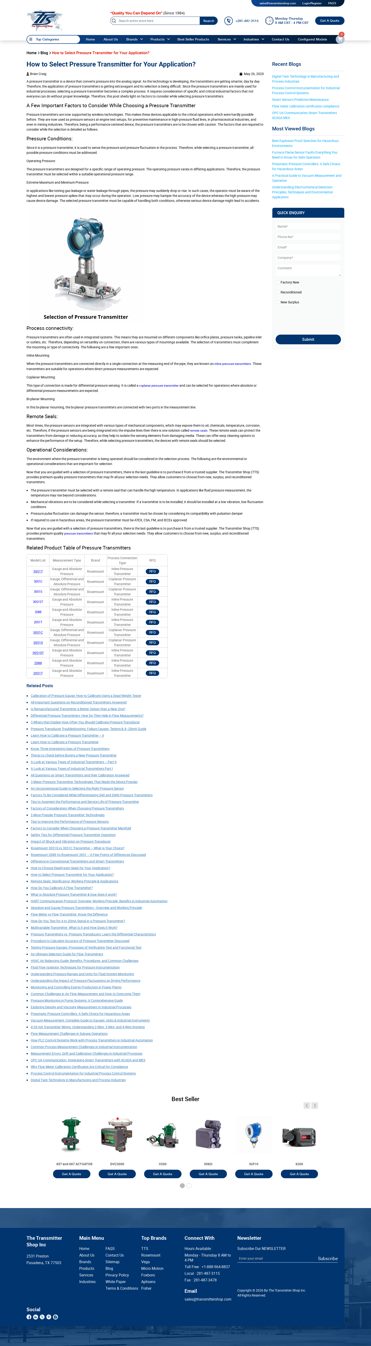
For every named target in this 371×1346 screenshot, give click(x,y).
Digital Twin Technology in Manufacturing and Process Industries (78, 1080)
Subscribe (328, 1258)
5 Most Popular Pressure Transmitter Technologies (68, 815)
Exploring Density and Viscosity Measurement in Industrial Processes (81, 1007)
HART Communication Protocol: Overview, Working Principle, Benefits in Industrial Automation (99, 901)
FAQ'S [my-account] (332, 3)
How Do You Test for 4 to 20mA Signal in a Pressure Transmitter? (78, 921)
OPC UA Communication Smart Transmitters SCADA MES (305, 115)
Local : (202, 1273)
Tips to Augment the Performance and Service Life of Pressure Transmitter (85, 801)
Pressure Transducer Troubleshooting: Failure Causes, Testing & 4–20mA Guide (88, 728)
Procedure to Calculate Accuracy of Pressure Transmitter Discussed (80, 941)
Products (86, 1268)
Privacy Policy (116, 1275)
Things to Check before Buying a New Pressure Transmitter (74, 755)
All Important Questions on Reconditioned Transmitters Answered (79, 702)
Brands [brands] (131, 39)
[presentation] (303, 318)
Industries (251, 39)
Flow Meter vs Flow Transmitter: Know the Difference (69, 914)
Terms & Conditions (116, 1288)
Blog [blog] (44, 52)
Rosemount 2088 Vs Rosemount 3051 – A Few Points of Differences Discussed (88, 854)
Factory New (290, 282)
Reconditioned (291, 292)
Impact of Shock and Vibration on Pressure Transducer (71, 841)
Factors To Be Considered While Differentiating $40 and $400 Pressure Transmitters (92, 795)
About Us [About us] (111, 39)
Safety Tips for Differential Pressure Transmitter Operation (73, 834)
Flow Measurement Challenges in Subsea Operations (69, 1033)
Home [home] (31, 52)
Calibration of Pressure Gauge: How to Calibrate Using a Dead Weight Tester (86, 695)
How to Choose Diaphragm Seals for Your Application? (70, 868)
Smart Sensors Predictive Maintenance (300, 99)
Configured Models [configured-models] (312, 39)
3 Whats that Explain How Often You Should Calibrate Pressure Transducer (85, 722)
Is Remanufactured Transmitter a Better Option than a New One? (78, 709)
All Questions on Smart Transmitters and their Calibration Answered (80, 775)
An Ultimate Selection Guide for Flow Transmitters (67, 954)
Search (208, 21)
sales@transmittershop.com (278, 3)
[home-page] (44, 20)
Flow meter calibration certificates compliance (305, 106)
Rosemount (150, 1255)
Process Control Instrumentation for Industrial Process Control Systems (83, 1073)
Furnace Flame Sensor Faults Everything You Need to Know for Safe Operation (305, 154)
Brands (85, 1261)
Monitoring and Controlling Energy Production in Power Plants (76, 987)
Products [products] (157, 39)
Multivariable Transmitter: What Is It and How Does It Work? (74, 927)
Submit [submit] (308, 339)
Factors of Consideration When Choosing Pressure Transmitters (77, 808)
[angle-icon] (307, 1105)
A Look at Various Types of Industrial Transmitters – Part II (74, 762)
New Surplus (290, 302)
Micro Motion (152, 1268)
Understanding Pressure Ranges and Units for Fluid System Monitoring (82, 974)
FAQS (110, 1248)
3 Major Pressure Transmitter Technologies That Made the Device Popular (84, 781)
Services (224, 39)
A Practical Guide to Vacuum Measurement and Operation (307, 178)
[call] (241, 21)
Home (90, 39)
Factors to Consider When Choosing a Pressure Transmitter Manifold (81, 828)
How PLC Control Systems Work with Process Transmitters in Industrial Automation (92, 1040)
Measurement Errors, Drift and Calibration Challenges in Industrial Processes (86, 1053)
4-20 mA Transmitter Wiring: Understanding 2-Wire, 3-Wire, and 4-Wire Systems (88, 1027)
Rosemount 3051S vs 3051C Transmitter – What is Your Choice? (77, 848)
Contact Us (115, 1255)
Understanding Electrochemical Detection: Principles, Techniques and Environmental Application (303, 192)
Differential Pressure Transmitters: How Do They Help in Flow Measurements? (87, 715)
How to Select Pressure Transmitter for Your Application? (72, 874)
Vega (145, 1261)
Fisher (146, 1288)
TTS (144, 1248)
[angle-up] (141, 39)
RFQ (152, 571)
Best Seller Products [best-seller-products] (193, 39)
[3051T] (71, 1141)
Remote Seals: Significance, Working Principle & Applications (74, 881)
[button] (182, 1185)
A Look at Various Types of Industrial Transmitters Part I (72, 768)
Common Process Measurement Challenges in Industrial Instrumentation (84, 1047)
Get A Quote (329, 20)
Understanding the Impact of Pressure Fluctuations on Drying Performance (85, 980)
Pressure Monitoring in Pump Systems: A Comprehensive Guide (77, 1000)
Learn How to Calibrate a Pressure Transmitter (65, 742)
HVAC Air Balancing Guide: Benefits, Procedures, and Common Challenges (84, 960)
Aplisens (148, 1281)
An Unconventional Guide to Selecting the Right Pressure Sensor (77, 788)
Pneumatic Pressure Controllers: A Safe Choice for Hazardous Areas (80, 1013)
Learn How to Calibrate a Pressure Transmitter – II (67, 735)
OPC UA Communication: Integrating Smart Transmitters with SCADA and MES (88, 1060)
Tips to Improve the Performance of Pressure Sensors (70, 821)
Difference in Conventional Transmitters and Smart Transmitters (77, 861)
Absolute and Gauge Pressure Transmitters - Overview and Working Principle (86, 907)
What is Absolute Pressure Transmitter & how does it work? (74, 894)
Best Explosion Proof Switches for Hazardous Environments (305, 143)
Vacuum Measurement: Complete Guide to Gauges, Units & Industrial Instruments (90, 1020)
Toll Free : (207, 1266)
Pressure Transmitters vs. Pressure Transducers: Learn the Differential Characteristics (93, 934)
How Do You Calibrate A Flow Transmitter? (62, 888)
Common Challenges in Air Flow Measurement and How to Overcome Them (85, 994)
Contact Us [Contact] (280, 39)
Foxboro (148, 1275)
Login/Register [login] (312, 3)
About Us (86, 1255)
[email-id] (340, 39)
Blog (109, 1268)
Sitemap (112, 1261)
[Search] (155, 21)
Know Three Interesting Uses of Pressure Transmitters (70, 748)
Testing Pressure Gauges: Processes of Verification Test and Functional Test (86, 947)
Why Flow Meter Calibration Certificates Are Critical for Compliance (79, 1066)
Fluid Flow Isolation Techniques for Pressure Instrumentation (75, 967)
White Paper (116, 1281)
